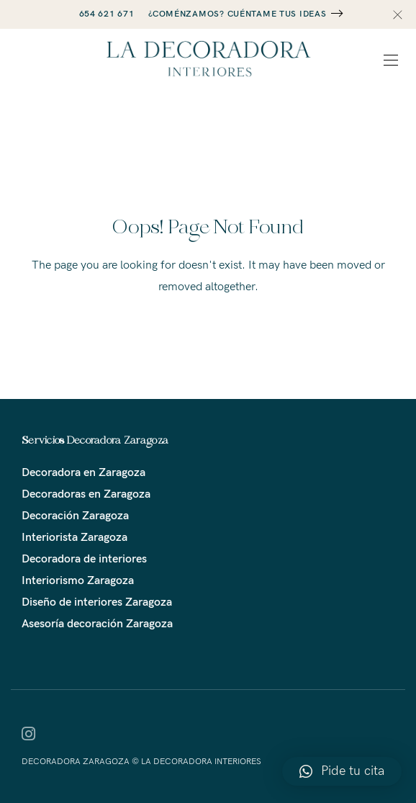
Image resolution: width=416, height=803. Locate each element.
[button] (342, 771)
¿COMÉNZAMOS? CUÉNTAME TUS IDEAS (237, 14)
